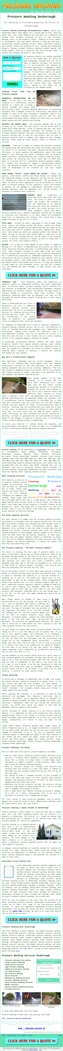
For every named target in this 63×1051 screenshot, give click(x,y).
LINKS (37, 11)
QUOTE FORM (17, 911)
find (8, 931)
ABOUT (42, 11)
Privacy (60, 1035)
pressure (50, 784)
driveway (5, 126)
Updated (24, 1035)
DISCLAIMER (56, 11)
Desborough (41, 450)
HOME (32, 11)
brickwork (23, 165)
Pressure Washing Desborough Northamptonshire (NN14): (26, 30)
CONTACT (49, 11)
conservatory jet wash (45, 874)
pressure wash (11, 769)
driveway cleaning (47, 881)
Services (30, 1035)
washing (21, 185)
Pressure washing (9, 213)
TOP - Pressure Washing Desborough (16, 1018)
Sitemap (3, 1035)
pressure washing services (43, 872)
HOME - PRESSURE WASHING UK (31, 1028)
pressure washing (21, 44)
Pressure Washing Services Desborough (26, 955)
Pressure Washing (11, 1035)
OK (40, 1050)
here (18, 951)
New (19, 1035)
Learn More (33, 1050)
